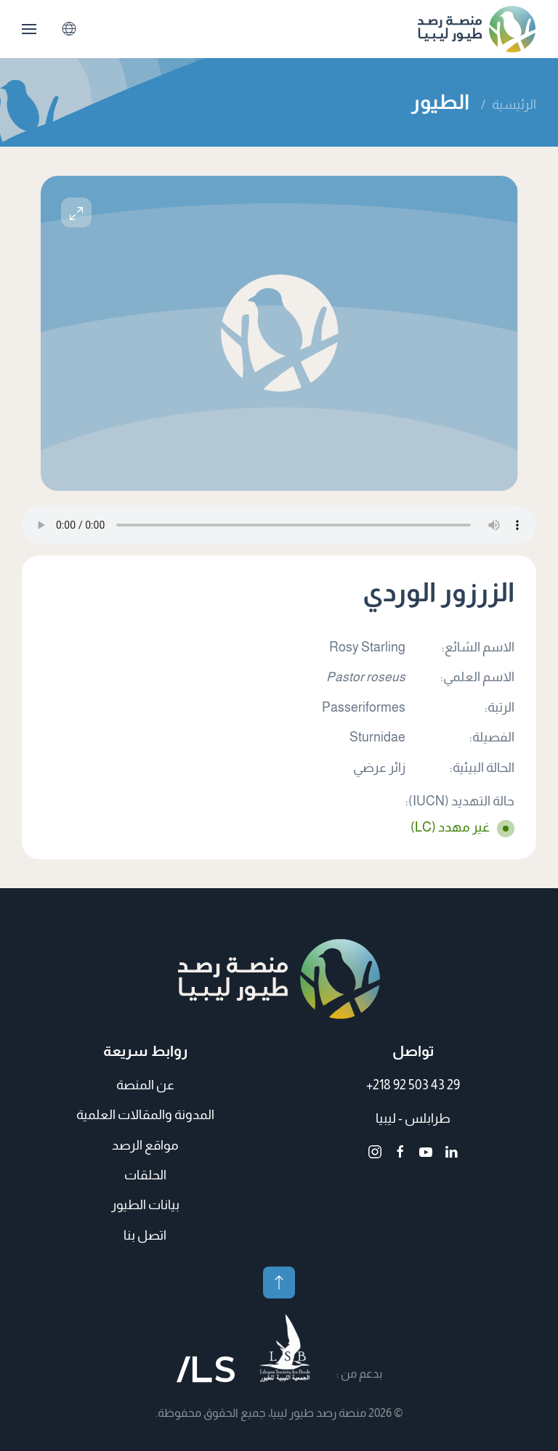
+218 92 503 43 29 (413, 1085)
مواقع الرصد (145, 1145)
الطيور (440, 102)
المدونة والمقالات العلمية (145, 1114)
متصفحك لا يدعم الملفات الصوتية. (279, 525)
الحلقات (145, 1175)
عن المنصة (145, 1085)
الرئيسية (514, 104)
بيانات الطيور (145, 1205)
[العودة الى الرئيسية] (477, 29)
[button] (29, 29)
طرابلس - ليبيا (413, 1118)
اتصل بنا (145, 1235)
